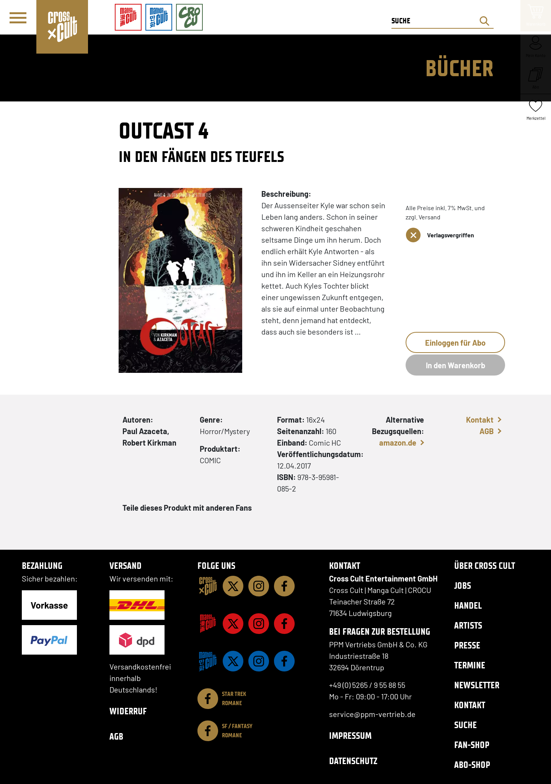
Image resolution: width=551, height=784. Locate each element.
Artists (468, 625)
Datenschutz (353, 760)
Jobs (462, 585)
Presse (467, 645)
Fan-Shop (471, 744)
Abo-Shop (472, 764)
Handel (468, 605)
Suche (465, 724)
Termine (469, 665)
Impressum (350, 735)
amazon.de (397, 442)
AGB (486, 431)
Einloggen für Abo (455, 342)
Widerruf (128, 711)
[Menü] (18, 17)
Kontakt (480, 419)
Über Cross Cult (484, 565)
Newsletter (476, 685)
